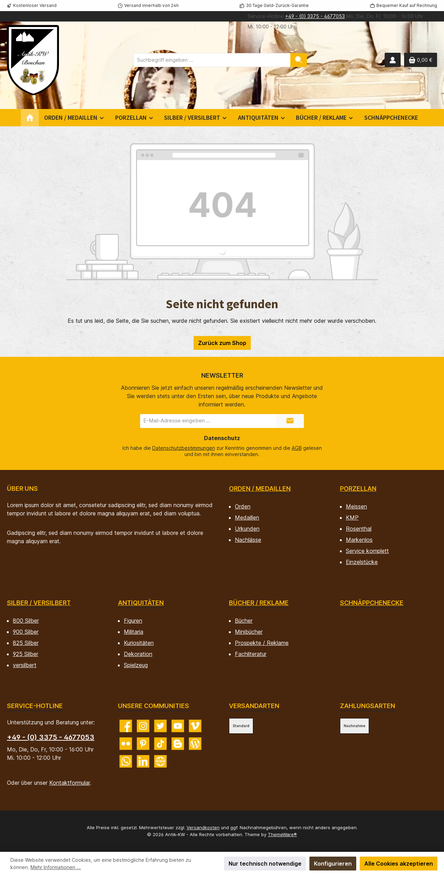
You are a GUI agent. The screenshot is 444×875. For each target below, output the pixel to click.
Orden (242, 506)
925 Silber (25, 653)
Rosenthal (359, 528)
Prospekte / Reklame (262, 642)
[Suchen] (298, 60)
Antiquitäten (141, 602)
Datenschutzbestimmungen (183, 448)
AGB (297, 448)
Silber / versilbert (39, 602)
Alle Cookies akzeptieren (398, 863)
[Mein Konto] (393, 60)
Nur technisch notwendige (265, 863)
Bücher (244, 620)
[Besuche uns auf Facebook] (126, 726)
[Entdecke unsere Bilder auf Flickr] (126, 743)
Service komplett (367, 550)
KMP (352, 517)
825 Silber (26, 642)
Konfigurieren (333, 863)
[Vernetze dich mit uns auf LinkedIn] (143, 761)
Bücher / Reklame (259, 602)
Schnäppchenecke (371, 602)
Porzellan (358, 488)
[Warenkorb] (420, 60)
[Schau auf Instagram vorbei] (143, 726)
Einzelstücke (362, 561)
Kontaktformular (69, 782)
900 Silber (26, 631)
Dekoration (138, 653)
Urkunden (247, 528)
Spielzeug (136, 665)
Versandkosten (203, 827)
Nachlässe (248, 539)
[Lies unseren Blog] (195, 743)
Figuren (133, 620)
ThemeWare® (282, 834)
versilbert (24, 665)
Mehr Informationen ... (56, 867)
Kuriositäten (139, 642)
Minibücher (249, 631)
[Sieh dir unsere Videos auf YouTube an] (178, 726)
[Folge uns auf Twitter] (160, 726)
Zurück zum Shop (222, 342)
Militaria (133, 631)
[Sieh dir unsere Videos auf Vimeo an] (195, 726)
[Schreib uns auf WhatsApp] (126, 761)
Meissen (356, 506)
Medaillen (247, 517)
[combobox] (212, 60)
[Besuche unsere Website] (160, 761)
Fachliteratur (250, 653)
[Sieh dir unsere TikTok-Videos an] (160, 743)
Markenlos (359, 539)
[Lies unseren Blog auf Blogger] (178, 743)
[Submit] (290, 421)
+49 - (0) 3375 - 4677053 (315, 16)
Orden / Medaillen (260, 488)
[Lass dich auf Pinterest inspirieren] (143, 743)
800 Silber (26, 620)
